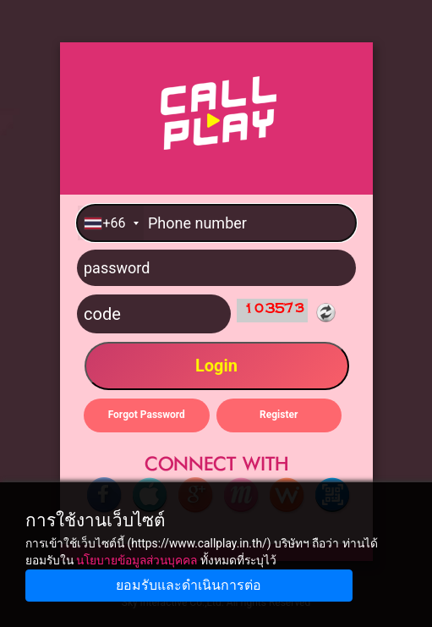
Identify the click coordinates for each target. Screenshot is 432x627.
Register (279, 415)
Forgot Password (145, 415)
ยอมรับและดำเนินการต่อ (188, 585)
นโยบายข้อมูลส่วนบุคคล (136, 560)
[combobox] (111, 223)
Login (215, 365)
